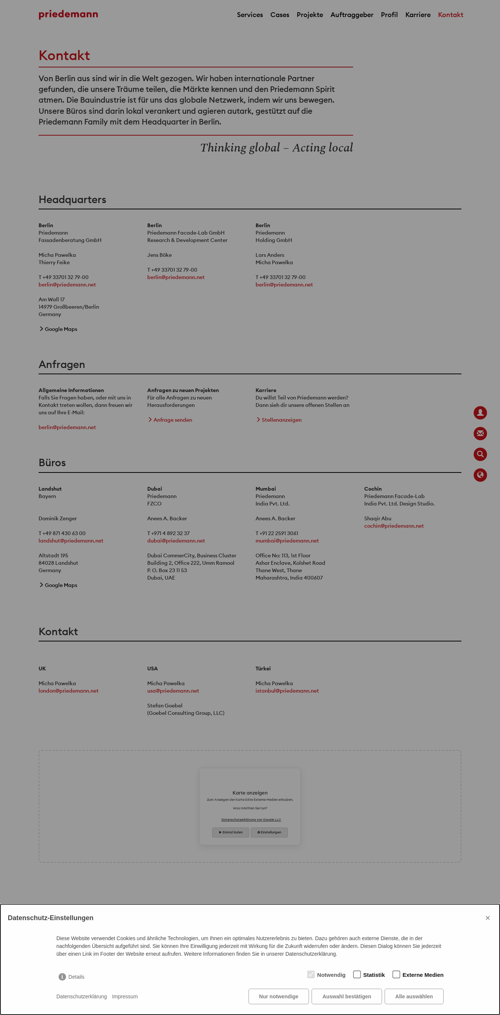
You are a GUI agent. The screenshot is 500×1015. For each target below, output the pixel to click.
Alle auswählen (414, 996)
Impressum (125, 996)
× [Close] (487, 918)
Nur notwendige (279, 996)
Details (77, 977)
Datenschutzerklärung (81, 996)
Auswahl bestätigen (346, 996)
